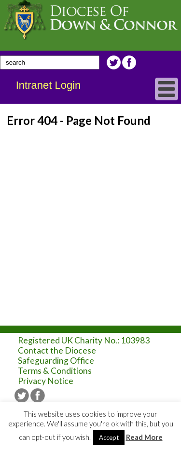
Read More (144, 437)
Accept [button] (109, 437)
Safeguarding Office (56, 360)
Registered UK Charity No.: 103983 (84, 340)
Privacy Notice (45, 381)
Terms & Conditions (55, 371)
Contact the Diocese (57, 350)
